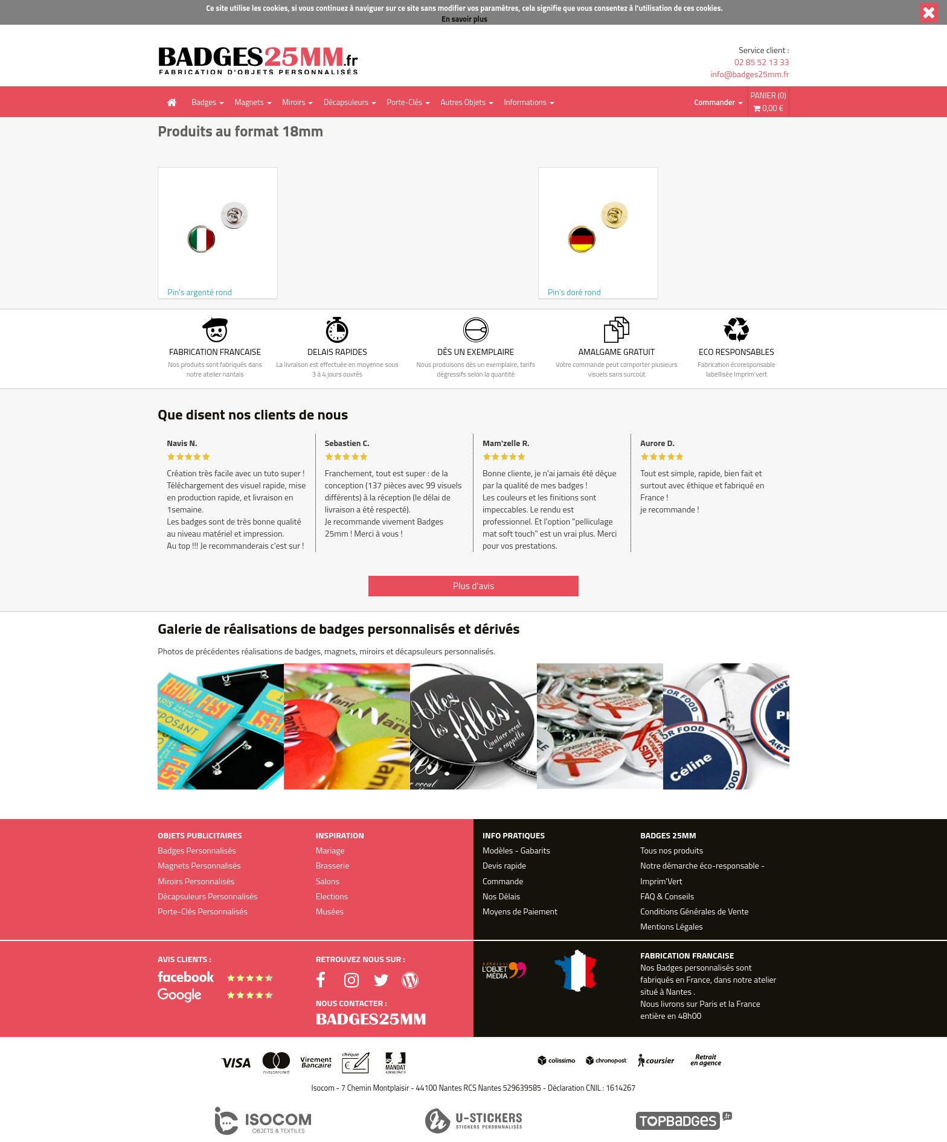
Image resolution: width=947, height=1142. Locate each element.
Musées (330, 911)
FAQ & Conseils (667, 896)
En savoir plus (464, 19)
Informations (525, 102)
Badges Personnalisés (197, 850)
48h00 (689, 1015)
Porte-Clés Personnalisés (203, 911)
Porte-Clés (404, 102)
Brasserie (333, 865)
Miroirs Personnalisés (196, 881)
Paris (708, 1003)
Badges (203, 102)
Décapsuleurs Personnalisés (207, 896)
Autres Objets (462, 102)
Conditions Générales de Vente (694, 911)
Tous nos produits (671, 850)
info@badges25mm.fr (749, 74)
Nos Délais (501, 896)
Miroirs (293, 102)
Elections (332, 896)
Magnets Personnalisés (199, 865)
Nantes (678, 991)
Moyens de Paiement (520, 911)
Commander (715, 102)
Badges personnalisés (695, 967)
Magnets (249, 102)
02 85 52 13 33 (761, 62)
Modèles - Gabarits (516, 850)
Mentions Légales (671, 926)
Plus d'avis (473, 586)
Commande (503, 881)
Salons (327, 881)
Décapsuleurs (346, 102)
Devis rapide (504, 865)
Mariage (330, 850)
